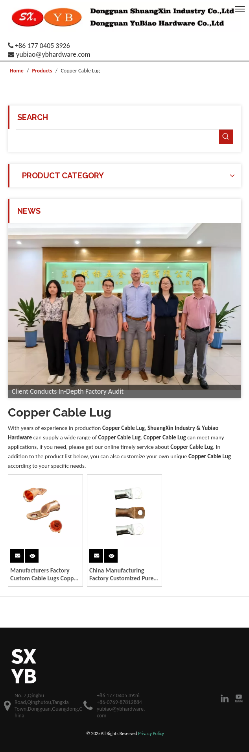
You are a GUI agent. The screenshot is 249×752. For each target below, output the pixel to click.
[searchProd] (117, 137)
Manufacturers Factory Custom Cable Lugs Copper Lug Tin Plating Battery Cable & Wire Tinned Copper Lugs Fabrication (44, 574)
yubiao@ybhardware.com (53, 54)
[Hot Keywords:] (226, 137)
